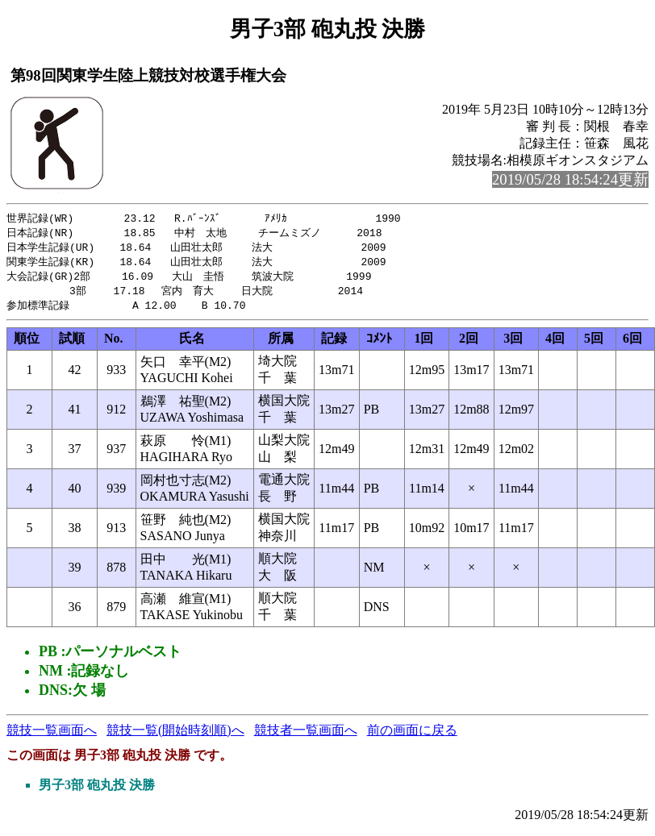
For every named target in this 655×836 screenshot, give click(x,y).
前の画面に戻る (412, 735)
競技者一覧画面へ (305, 735)
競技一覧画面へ (51, 735)
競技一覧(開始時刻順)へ (175, 735)
